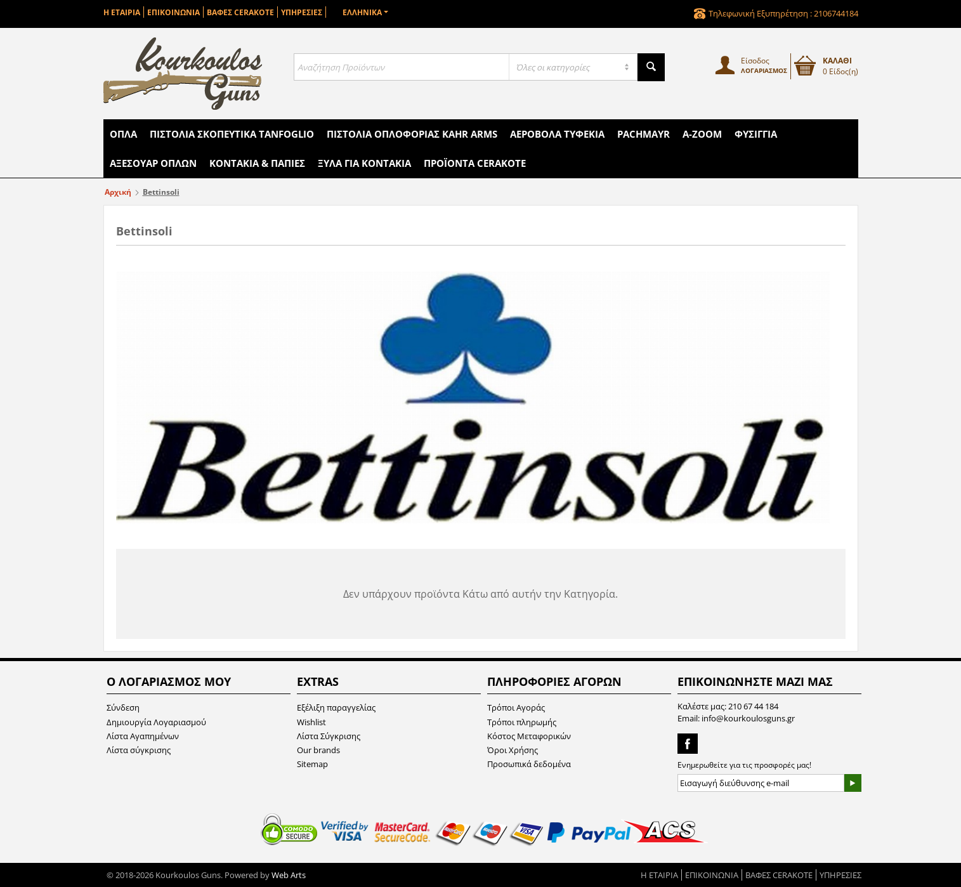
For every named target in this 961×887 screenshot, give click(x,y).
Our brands (318, 750)
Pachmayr (643, 134)
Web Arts (288, 875)
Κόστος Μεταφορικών (529, 736)
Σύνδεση (123, 707)
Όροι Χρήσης (512, 750)
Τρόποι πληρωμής (521, 722)
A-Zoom (702, 134)
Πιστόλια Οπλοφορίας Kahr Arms (412, 134)
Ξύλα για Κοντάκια (364, 163)
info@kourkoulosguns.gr (748, 718)
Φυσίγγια (756, 134)
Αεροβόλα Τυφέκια (557, 134)
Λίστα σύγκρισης (139, 750)
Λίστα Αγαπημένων (143, 736)
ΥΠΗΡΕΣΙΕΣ (301, 12)
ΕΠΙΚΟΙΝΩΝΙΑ (173, 12)
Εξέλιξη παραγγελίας (336, 707)
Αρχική (118, 192)
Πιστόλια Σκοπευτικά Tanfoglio (232, 134)
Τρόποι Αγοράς (516, 707)
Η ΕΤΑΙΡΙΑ (121, 12)
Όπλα (123, 134)
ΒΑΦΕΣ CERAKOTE (240, 12)
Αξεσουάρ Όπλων (153, 163)
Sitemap (312, 764)
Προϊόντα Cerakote (475, 163)
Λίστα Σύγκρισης (328, 736)
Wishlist (311, 722)
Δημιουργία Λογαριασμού (156, 722)
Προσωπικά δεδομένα (529, 764)
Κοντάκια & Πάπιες (257, 163)
